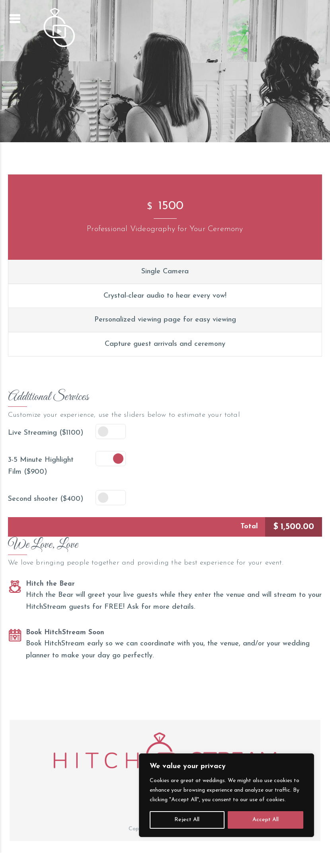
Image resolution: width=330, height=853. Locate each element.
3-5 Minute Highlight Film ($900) (41, 466)
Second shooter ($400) (45, 499)
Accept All (265, 820)
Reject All (186, 820)
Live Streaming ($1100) (45, 433)
